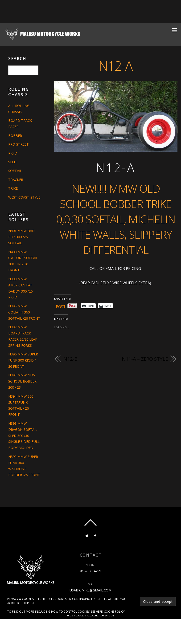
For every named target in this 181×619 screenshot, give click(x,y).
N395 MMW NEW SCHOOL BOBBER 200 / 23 (22, 381)
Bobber (15, 135)
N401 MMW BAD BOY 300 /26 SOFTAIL (21, 236)
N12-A (116, 65)
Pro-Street (18, 144)
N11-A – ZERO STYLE (145, 358)
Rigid (12, 153)
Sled (12, 162)
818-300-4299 (90, 571)
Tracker (15, 179)
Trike (13, 188)
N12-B (70, 358)
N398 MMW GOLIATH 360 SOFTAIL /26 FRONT (24, 312)
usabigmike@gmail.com (90, 590)
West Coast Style (24, 197)
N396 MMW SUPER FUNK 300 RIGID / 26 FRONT (23, 360)
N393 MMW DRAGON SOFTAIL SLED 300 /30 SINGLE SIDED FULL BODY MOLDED (24, 435)
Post (61, 306)
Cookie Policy (114, 612)
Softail (15, 170)
